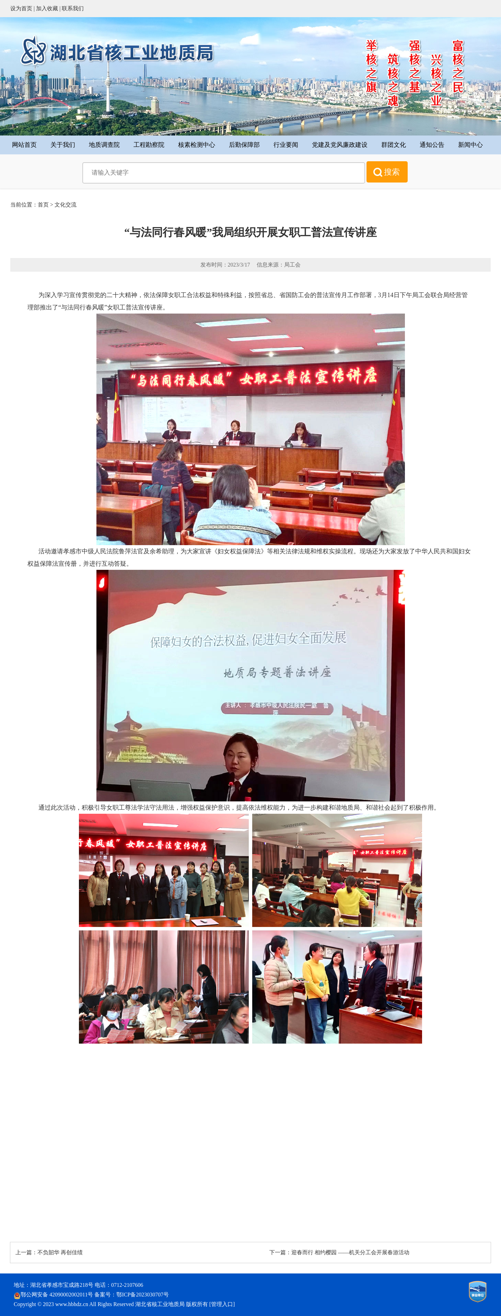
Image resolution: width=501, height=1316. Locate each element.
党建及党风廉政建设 (340, 144)
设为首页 (21, 8)
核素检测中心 (196, 144)
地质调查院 (104, 144)
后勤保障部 (244, 144)
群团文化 (393, 144)
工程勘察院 (148, 144)
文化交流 (66, 205)
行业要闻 (285, 144)
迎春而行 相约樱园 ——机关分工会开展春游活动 (350, 1252)
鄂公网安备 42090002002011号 (57, 1294)
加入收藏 (47, 8)
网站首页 (24, 144)
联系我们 (73, 8)
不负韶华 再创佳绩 (60, 1252)
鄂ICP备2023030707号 (142, 1294)
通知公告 (432, 144)
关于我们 (62, 144)
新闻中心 (470, 144)
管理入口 (222, 1304)
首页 (43, 205)
